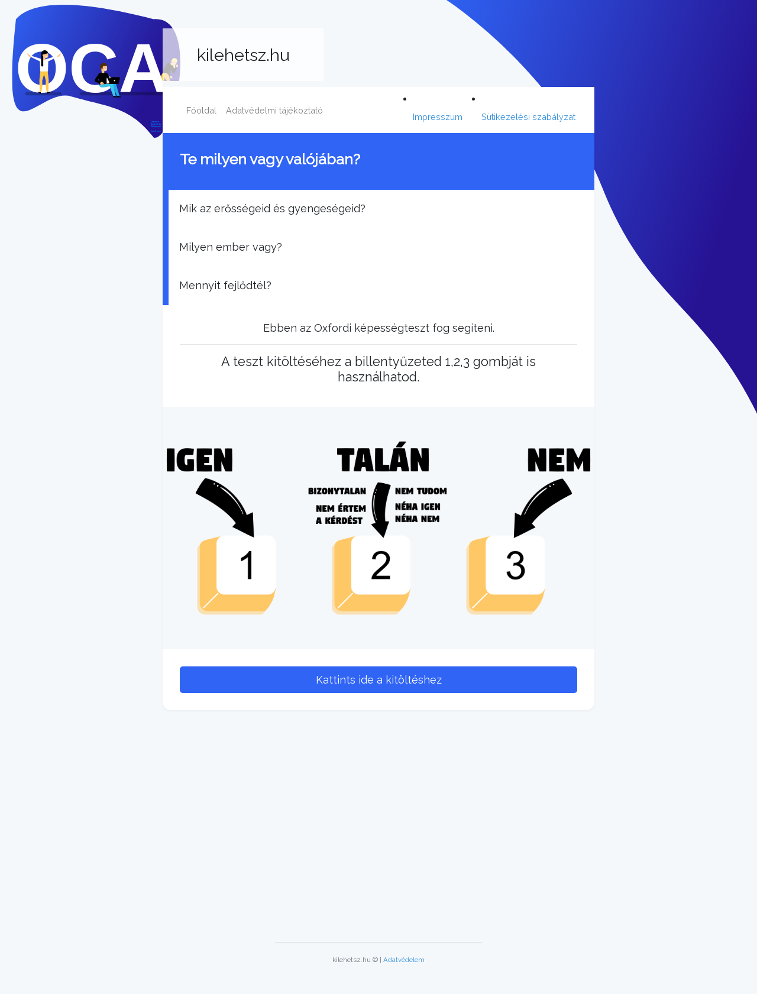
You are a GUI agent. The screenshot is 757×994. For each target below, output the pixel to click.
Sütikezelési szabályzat (528, 117)
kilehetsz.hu (243, 55)
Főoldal (201, 110)
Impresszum (437, 117)
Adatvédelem (404, 960)
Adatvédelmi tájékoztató (274, 110)
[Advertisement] (378, 821)
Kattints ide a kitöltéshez (379, 680)
